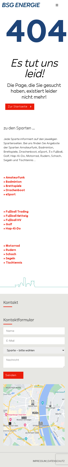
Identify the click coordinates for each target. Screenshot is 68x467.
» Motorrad (12, 245)
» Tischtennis (13, 262)
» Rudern (10, 250)
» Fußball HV (12, 220)
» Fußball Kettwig (16, 215)
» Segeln (9, 258)
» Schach (10, 254)
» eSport (10, 194)
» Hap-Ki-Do (12, 228)
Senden (10, 375)
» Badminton (13, 181)
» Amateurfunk (14, 177)
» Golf (8, 224)
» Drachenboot (14, 190)
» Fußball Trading (16, 211)
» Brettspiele (12, 186)
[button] (57, 5)
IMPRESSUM (39, 461)
